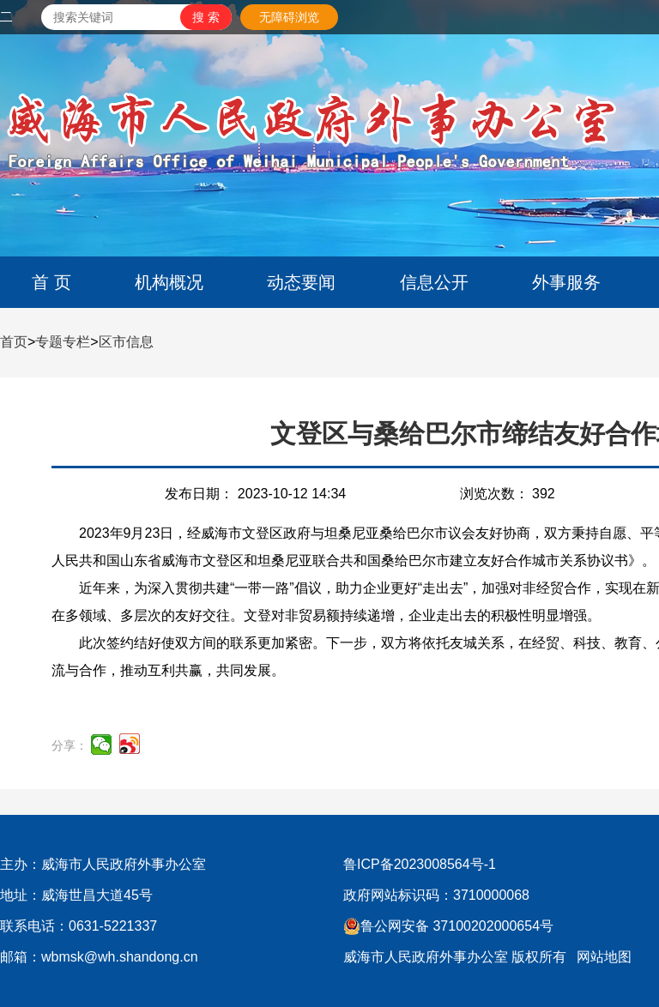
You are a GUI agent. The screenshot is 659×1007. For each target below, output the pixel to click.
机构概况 (169, 282)
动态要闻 (301, 282)
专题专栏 (62, 342)
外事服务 (566, 282)
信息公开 (434, 282)
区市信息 (126, 342)
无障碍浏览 (289, 17)
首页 (13, 342)
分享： (69, 745)
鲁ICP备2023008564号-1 (419, 864)
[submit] (206, 17)
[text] (110, 17)
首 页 (51, 282)
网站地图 (604, 957)
